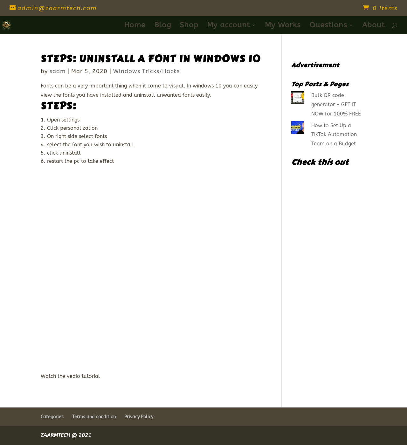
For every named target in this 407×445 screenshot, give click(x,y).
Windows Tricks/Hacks (146, 71)
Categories (52, 417)
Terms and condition (94, 417)
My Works (283, 26)
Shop (189, 26)
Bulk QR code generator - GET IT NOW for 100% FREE (336, 104)
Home (135, 26)
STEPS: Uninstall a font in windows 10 (151, 58)
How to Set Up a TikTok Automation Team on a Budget (334, 134)
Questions (328, 26)
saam (58, 71)
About (373, 26)
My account (228, 26)
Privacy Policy (138, 417)
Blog (162, 26)
